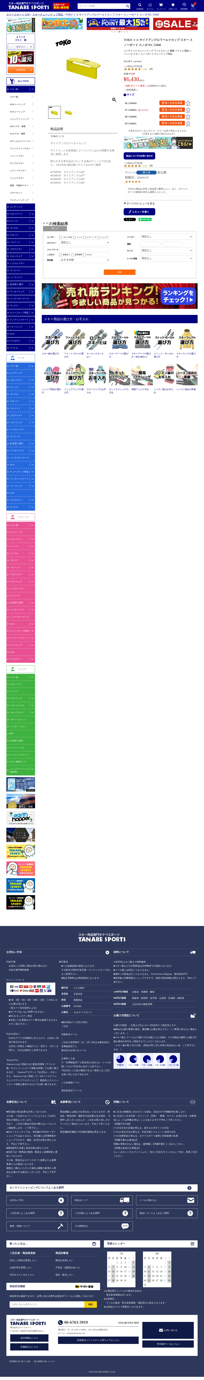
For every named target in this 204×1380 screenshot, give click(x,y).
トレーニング (16, 326)
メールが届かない (148, 1200)
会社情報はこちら (29, 1338)
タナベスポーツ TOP (18, 14)
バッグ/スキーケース (19, 298)
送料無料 (78, 254)
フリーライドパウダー (20, 148)
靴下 (12, 733)
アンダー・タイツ (18, 726)
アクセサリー (16, 500)
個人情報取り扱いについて (44, 1361)
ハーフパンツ (16, 277)
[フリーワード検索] (84, 249)
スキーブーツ (16, 214)
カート (193, 7)
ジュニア (105, 237)
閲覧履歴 (184, 6)
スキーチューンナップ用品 (47, 14)
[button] (43, 24)
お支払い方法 (16, 1200)
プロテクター (16, 249)
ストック (14, 221)
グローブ (14, 235)
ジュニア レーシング (19, 119)
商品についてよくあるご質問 (154, 1213)
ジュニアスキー (17, 178)
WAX (12, 465)
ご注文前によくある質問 (22, 1213)
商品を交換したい (64, 1260)
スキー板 (14, 89)
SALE (89, 254)
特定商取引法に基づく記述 (19, 1361)
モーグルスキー (17, 163)
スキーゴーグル (17, 705)
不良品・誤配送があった (67, 1267)
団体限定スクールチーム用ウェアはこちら (98, 1340)
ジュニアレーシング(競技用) (19, 770)
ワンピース (15, 270)
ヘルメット (15, 242)
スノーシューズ (17, 748)
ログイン (20, 46)
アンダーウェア (17, 291)
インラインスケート (19, 319)
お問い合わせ (171, 1330)
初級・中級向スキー (19, 185)
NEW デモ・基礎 (18, 126)
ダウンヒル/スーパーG (20, 141)
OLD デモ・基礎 (17, 133)
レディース (91, 237)
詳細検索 (139, 6)
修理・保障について (20, 1226)
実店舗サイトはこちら (168, 1344)
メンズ (79, 237)
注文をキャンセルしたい (22, 1275)
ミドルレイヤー (17, 263)
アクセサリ (15, 341)
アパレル (14, 348)
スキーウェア (16, 256)
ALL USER (67, 237)
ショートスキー (17, 156)
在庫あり (66, 254)
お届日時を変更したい (21, 1267)
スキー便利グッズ (18, 762)
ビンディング (16, 207)
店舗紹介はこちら (29, 1347)
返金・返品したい (64, 1275)
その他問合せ (81, 1226)
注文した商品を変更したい (23, 1260)
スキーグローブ (17, 712)
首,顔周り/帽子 (16, 284)
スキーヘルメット (18, 719)
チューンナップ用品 (19, 312)
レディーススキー (18, 170)
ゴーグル (14, 228)
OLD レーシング (17, 111)
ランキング (161, 6)
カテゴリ (149, 7)
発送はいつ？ (81, 1200)
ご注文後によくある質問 (87, 1213)
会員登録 (20, 70)
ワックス (14, 305)
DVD (12, 334)
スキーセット (16, 193)
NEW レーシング (18, 104)
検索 (127, 6)
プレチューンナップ (19, 200)
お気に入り (173, 6)
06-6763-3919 (76, 1322)
